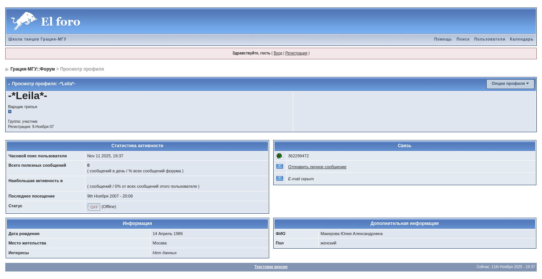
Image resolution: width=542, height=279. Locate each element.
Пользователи (489, 39)
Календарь (522, 39)
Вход (278, 53)
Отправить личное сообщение (317, 166)
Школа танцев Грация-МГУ (37, 39)
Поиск (463, 39)
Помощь (443, 39)
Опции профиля (508, 83)
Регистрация (296, 53)
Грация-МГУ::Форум (33, 69)
